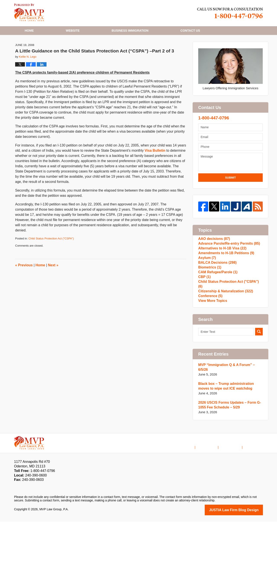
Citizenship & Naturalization (224, 330)
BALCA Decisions (216, 296)
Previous (24, 286)
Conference (209, 337)
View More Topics (211, 344)
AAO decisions (213, 261)
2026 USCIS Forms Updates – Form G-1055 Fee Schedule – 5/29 (227, 445)
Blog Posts (255, 483)
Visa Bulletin (155, 172)
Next (53, 286)
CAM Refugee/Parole (216, 310)
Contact (190, 30)
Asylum (206, 289)
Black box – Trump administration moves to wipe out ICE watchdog (230, 426)
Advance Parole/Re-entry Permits (227, 268)
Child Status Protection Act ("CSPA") (51, 260)
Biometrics (209, 303)
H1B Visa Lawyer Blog (29, 12)
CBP (204, 317)
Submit (230, 198)
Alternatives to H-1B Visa (220, 275)
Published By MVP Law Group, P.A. (230, 13)
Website (73, 30)
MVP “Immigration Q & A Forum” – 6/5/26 (229, 409)
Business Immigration (130, 30)
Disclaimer (213, 483)
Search (259, 376)
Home (29, 30)
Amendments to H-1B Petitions (224, 282)
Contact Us (234, 483)
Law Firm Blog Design (242, 549)
